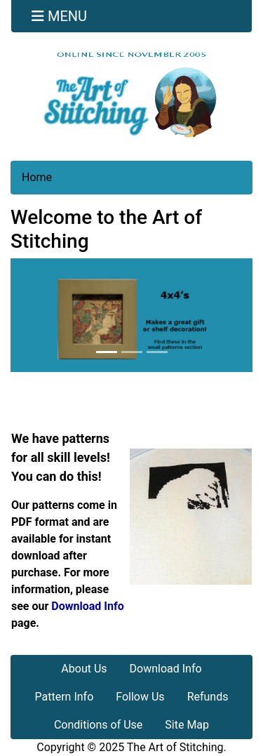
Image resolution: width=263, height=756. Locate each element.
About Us (84, 668)
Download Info (87, 606)
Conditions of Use (98, 724)
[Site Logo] (131, 94)
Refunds (208, 696)
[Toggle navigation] (59, 16)
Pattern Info (64, 696)
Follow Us (140, 696)
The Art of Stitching (175, 747)
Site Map (187, 724)
